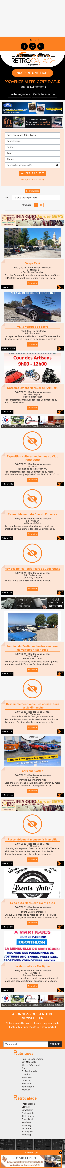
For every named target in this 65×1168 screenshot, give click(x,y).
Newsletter (27, 1110)
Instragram (27, 1131)
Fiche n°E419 (7, 673)
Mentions (26, 1122)
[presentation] (33, 1034)
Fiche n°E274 (7, 927)
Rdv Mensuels (28, 1062)
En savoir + (32, 283)
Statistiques (27, 1116)
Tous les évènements (32, 1059)
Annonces (26, 1077)
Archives (25, 1089)
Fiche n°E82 (7, 592)
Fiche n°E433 (7, 484)
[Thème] (32, 159)
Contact (25, 1106)
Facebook (26, 1128)
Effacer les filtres (32, 179)
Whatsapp (26, 1134)
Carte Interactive (44, 94)
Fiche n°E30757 (8, 348)
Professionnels (29, 1071)
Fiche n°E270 (7, 990)
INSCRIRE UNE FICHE (33, 73)
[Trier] (36, 197)
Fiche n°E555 (7, 795)
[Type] (32, 153)
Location (25, 1074)
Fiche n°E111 (7, 863)
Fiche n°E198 (7, 412)
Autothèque (27, 1086)
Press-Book (27, 1119)
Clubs (24, 1068)
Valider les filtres (32, 173)
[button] (32, 243)
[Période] (32, 147)
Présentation (28, 1103)
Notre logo (26, 1125)
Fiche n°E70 (7, 731)
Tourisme (26, 1080)
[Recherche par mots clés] (29, 165)
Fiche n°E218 (7, 287)
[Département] (32, 141)
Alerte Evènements (31, 1065)
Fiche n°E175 (7, 538)
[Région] (32, 135)
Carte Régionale (19, 94)
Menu (32, 40)
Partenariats (27, 1113)
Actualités (26, 1083)
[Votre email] (25, 1044)
